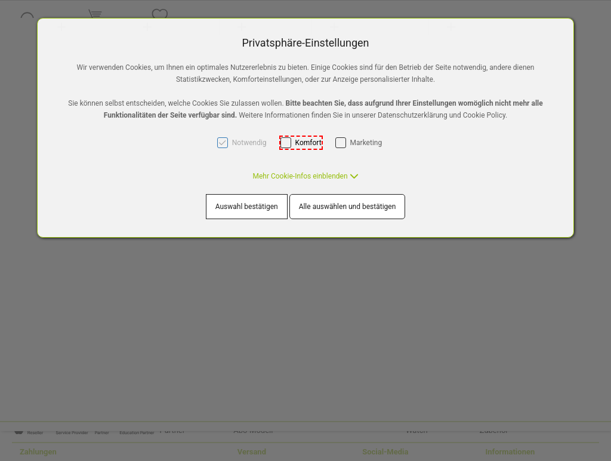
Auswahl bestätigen (246, 206)
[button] (305, 176)
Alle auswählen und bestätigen (347, 206)
